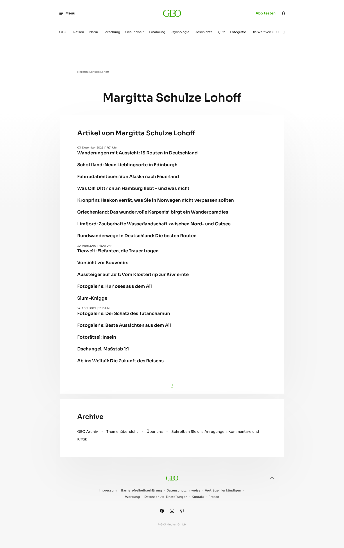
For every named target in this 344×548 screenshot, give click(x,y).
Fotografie (238, 32)
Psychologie (179, 32)
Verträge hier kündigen (223, 490)
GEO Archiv (87, 431)
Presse (213, 497)
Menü (67, 13)
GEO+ (63, 32)
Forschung (112, 32)
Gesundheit (134, 32)
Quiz (221, 32)
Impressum (108, 490)
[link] (283, 13)
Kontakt (198, 497)
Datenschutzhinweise (184, 490)
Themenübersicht (122, 431)
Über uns (155, 431)
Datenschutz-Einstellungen (165, 497)
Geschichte (204, 32)
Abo (266, 13)
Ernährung (157, 32)
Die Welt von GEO (265, 32)
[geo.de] (172, 13)
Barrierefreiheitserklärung (141, 490)
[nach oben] (272, 478)
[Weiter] (284, 32)
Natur (93, 32)
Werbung (132, 497)
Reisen (78, 32)
